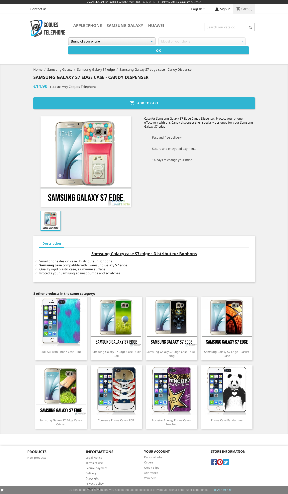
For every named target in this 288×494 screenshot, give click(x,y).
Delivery (91, 473)
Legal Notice (94, 457)
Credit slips (151, 467)
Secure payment (96, 468)
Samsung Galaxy (125, 25)
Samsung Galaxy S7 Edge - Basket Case (226, 354)
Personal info (153, 457)
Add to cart (144, 103)
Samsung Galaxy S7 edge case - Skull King (171, 354)
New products (36, 457)
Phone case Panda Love (226, 420)
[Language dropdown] (199, 9)
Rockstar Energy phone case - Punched (171, 422)
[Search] (230, 27)
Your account (157, 451)
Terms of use (94, 463)
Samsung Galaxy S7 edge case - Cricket (61, 422)
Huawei (156, 25)
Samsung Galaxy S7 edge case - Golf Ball (116, 354)
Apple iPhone (87, 25)
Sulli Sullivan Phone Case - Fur (61, 352)
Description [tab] (52, 243)
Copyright (92, 478)
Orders (148, 462)
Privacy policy (95, 483)
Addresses (151, 473)
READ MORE (222, 490)
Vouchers (150, 478)
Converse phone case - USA (116, 420)
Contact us (38, 9)
